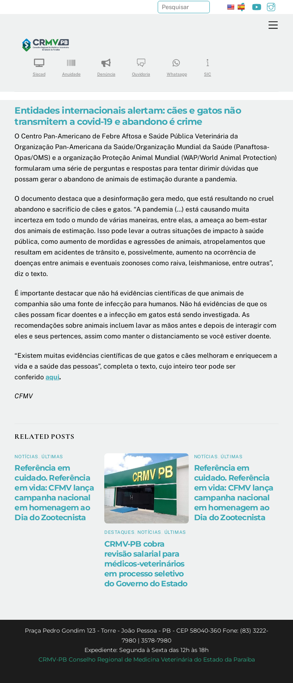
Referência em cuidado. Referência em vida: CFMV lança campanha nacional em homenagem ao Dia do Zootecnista (54, 492)
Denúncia (106, 64)
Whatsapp (177, 64)
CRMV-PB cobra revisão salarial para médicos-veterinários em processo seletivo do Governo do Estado (145, 563)
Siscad (39, 64)
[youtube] (256, 6)
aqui (52, 377)
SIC (208, 64)
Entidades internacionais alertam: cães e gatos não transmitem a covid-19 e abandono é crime (127, 116)
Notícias (26, 456)
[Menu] (273, 25)
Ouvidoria (141, 64)
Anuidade (71, 64)
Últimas (52, 456)
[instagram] (271, 6)
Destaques (119, 532)
